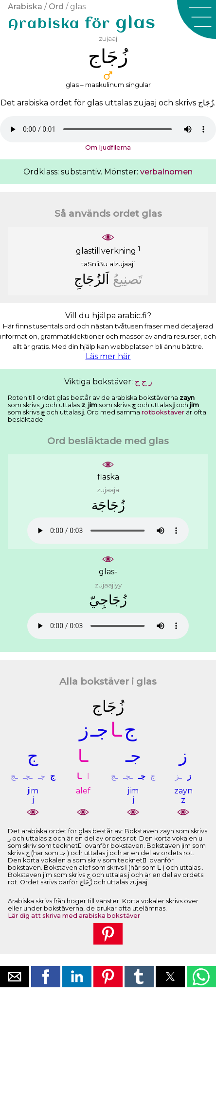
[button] (196, 19)
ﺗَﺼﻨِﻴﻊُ (128, 279)
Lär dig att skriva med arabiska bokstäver (74, 915)
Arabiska (25, 6)
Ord (56, 6)
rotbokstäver (163, 412)
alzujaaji (122, 264)
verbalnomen (166, 171)
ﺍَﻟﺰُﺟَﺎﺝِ (91, 279)
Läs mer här (108, 356)
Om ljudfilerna (108, 147)
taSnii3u (94, 264)
